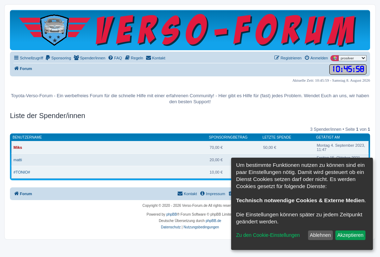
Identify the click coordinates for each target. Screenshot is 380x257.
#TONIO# (21, 172)
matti (17, 160)
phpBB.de (213, 221)
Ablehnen (320, 235)
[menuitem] (58, 58)
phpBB (171, 214)
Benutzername (27, 137)
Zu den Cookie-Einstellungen (268, 235)
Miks (17, 147)
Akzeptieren (350, 235)
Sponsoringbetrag (228, 137)
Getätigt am (328, 137)
